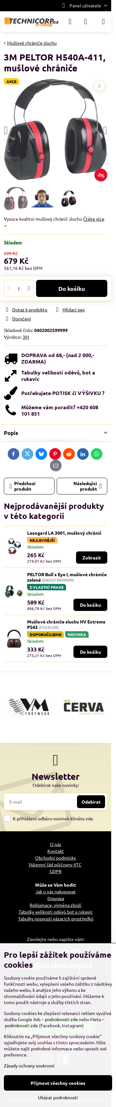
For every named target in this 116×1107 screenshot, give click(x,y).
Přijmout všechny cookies (58, 1083)
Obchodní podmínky (55, 858)
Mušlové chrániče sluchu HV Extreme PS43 (66, 624)
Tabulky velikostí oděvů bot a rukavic (56, 912)
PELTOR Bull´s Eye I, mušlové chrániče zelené (67, 577)
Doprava (55, 898)
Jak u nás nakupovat (55, 891)
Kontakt (55, 851)
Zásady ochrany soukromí (29, 1065)
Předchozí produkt (23, 486)
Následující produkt (87, 486)
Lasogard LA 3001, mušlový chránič (64, 533)
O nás (55, 844)
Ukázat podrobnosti (58, 1097)
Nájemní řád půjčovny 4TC (55, 864)
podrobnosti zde (61, 1019)
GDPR (56, 871)
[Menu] (103, 21)
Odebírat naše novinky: (56, 785)
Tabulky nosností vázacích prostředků (55, 918)
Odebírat (91, 802)
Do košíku (71, 288)
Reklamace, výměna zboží (56, 905)
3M (26, 337)
